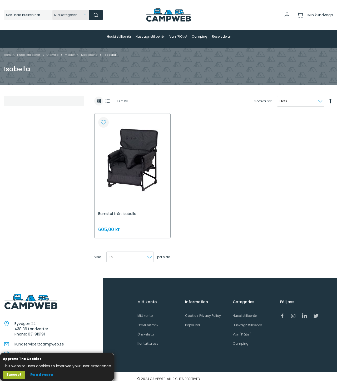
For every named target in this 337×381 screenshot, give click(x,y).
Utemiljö (52, 50)
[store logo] (168, 15)
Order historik (147, 320)
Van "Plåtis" (242, 330)
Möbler (70, 50)
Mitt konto (145, 311)
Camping (241, 339)
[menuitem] (77, 36)
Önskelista (145, 330)
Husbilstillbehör (29, 50)
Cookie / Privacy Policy (203, 311)
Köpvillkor (192, 320)
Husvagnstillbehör (247, 320)
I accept (14, 374)
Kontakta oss (147, 339)
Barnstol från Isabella (117, 209)
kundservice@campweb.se (39, 339)
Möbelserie (89, 50)
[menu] (168, 36)
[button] (103, 118)
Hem (8, 50)
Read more (41, 374)
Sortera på (262, 96)
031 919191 (36, 329)
